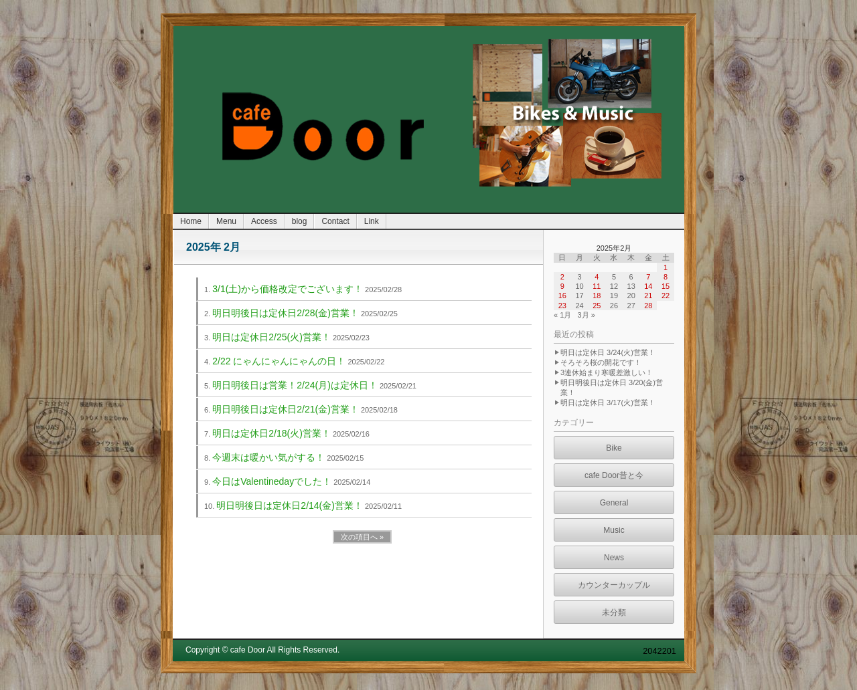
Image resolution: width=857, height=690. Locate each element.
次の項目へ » (362, 537)
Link (371, 221)
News (614, 557)
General (614, 502)
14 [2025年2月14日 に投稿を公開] (648, 286)
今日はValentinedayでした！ (271, 481)
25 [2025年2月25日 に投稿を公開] (597, 306)
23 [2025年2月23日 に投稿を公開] (562, 306)
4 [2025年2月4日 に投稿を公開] (597, 277)
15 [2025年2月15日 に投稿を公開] (665, 286)
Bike (613, 448)
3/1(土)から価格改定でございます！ (287, 288)
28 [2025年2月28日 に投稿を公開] (648, 306)
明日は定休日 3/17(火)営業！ (607, 402)
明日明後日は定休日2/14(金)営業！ (289, 505)
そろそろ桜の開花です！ (600, 362)
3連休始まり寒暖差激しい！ (606, 372)
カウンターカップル (614, 585)
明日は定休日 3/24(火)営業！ (607, 352)
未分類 (614, 612)
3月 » (586, 315)
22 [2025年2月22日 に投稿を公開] (665, 296)
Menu (226, 221)
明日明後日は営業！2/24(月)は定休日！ (295, 385)
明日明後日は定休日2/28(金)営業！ (285, 313)
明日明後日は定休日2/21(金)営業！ (285, 409)
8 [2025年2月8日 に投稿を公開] (666, 277)
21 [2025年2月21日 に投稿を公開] (648, 296)
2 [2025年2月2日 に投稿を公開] (562, 277)
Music (613, 530)
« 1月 (562, 315)
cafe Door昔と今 (614, 475)
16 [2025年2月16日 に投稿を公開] (562, 296)
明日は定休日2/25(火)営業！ (271, 337)
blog (299, 221)
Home (191, 221)
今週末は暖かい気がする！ (268, 457)
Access (264, 221)
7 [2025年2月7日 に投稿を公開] (648, 277)
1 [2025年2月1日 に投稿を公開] (666, 267)
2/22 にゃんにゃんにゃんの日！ (278, 361)
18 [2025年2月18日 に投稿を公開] (597, 296)
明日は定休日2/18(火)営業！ (271, 433)
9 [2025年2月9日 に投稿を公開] (562, 286)
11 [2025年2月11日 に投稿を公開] (597, 286)
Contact (335, 221)
